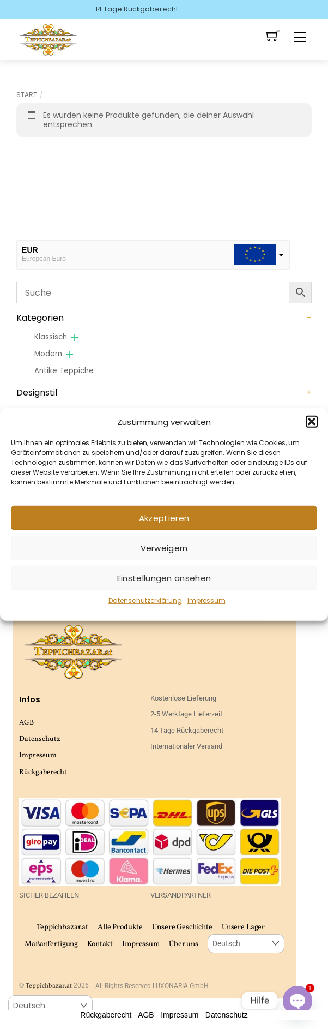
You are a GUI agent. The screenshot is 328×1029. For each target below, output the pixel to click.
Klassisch (50, 337)
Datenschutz (39, 739)
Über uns (183, 944)
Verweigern (164, 548)
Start (26, 94)
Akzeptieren (164, 518)
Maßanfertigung (51, 944)
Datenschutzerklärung (145, 600)
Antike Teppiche (64, 371)
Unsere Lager (243, 927)
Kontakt (100, 944)
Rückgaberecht (43, 772)
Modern (48, 354)
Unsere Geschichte (182, 927)
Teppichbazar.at (62, 927)
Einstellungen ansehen (164, 578)
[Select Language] (246, 943)
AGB (26, 722)
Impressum (206, 600)
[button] (311, 421)
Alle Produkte (120, 927)
